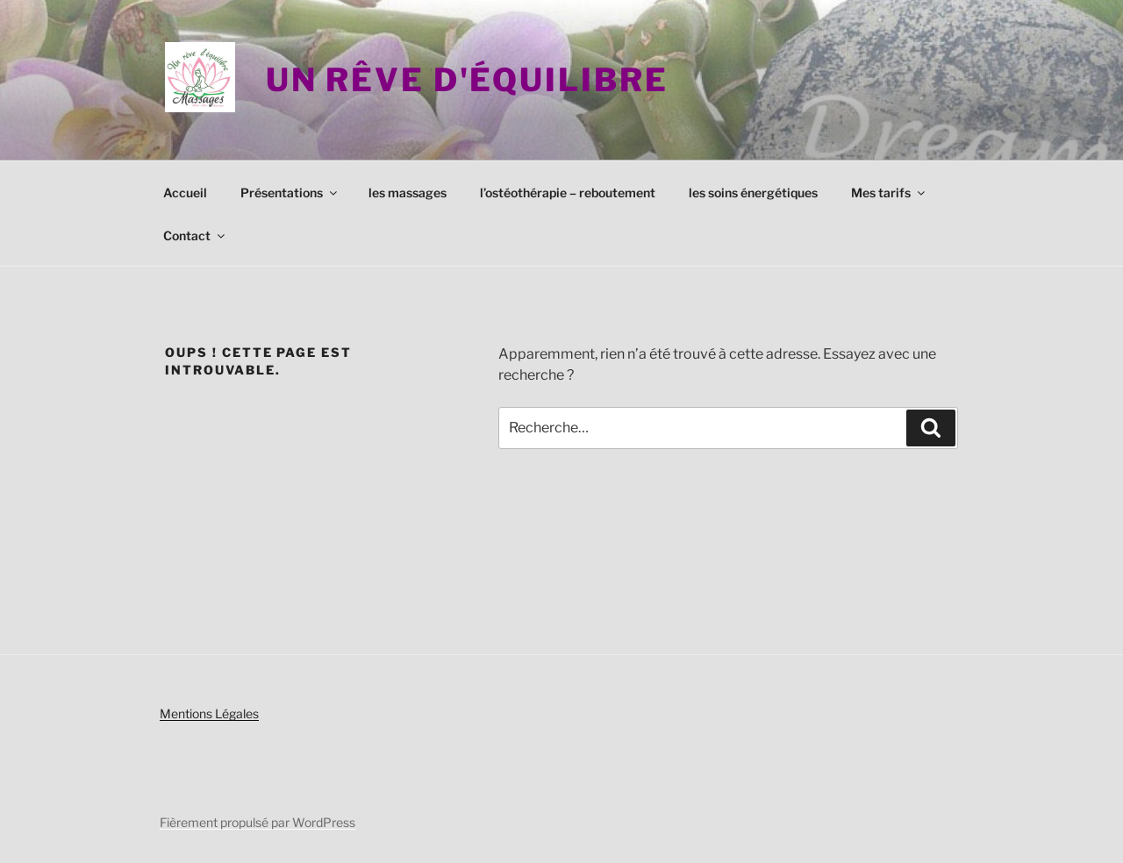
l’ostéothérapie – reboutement (567, 192)
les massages (407, 192)
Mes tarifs (889, 192)
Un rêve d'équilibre (467, 80)
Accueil (185, 192)
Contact (195, 235)
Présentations (290, 192)
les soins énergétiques (753, 192)
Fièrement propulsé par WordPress (257, 822)
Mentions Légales (209, 713)
